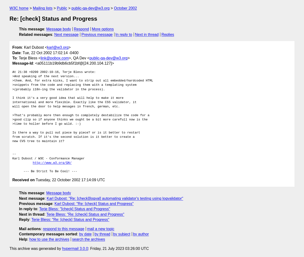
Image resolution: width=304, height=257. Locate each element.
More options (103, 29)
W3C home (19, 8)
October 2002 (125, 8)
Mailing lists (42, 8)
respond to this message (63, 229)
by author (141, 234)
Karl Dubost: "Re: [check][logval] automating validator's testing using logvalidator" (115, 198)
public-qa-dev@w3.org (90, 8)
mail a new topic (100, 229)
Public (62, 8)
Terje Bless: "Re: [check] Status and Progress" (85, 214)
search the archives (88, 239)
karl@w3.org (57, 47)
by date (85, 234)
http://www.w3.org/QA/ (52, 163)
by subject (121, 234)
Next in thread (147, 35)
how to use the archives (49, 239)
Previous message (97, 35)
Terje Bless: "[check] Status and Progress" (74, 209)
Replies (168, 35)
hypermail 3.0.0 (75, 249)
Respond (81, 29)
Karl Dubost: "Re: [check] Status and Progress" (93, 204)
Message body (58, 29)
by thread (102, 234)
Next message (66, 35)
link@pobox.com (55, 58)
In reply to (123, 35)
